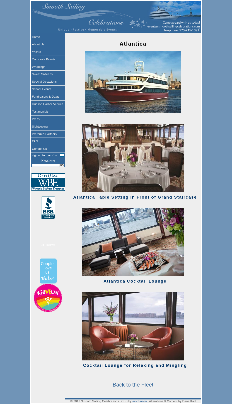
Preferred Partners (44, 134)
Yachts (36, 52)
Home (36, 37)
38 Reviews (48, 244)
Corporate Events (43, 59)
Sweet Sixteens (42, 74)
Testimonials (40, 111)
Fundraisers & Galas (45, 96)
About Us (38, 44)
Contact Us (39, 148)
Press (36, 119)
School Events (41, 89)
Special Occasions (44, 81)
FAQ (35, 141)
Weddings (38, 67)
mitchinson (139, 401)
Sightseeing (40, 126)
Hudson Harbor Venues (47, 104)
